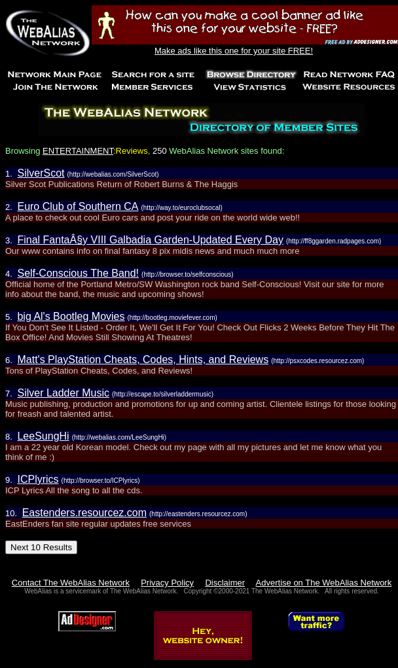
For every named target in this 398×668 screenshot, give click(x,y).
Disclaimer (225, 583)
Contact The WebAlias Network (71, 583)
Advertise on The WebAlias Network (324, 583)
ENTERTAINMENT (78, 151)
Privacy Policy (167, 583)
